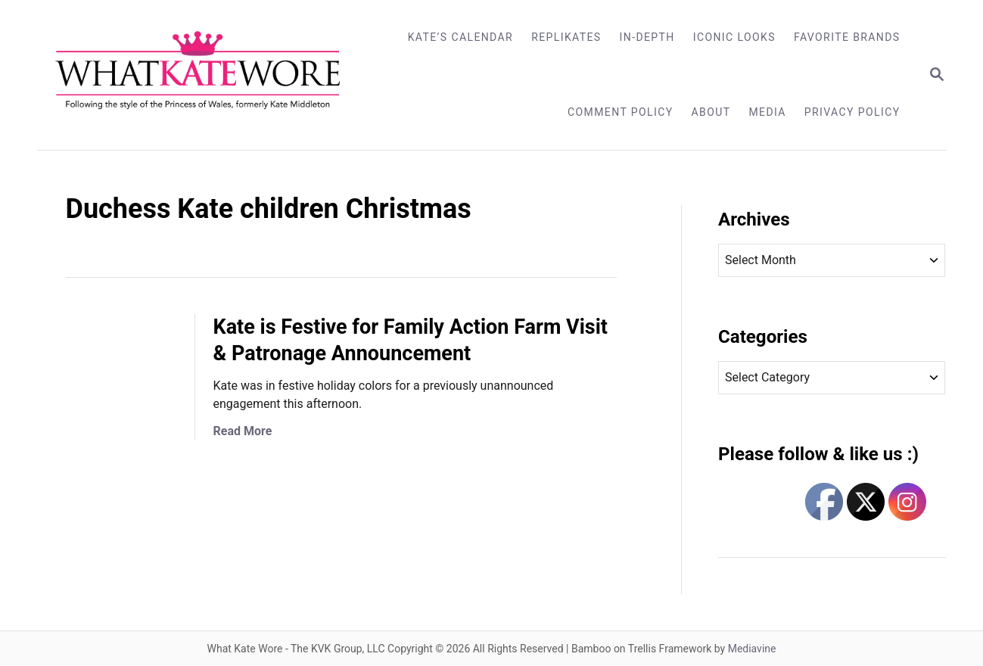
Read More (242, 431)
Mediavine (752, 649)
